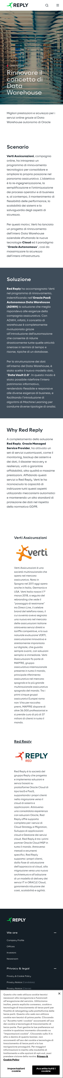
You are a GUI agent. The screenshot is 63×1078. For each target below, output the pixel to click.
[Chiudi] (59, 993)
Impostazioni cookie (16, 1070)
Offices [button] (11, 947)
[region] (31, 1034)
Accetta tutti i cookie (46, 1070)
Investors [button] (11, 953)
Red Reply (23, 741)
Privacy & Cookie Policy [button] (19, 976)
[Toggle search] (46, 5)
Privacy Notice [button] (21, 982)
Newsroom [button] (12, 959)
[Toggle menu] (57, 5)
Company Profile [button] (15, 940)
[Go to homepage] (17, 5)
